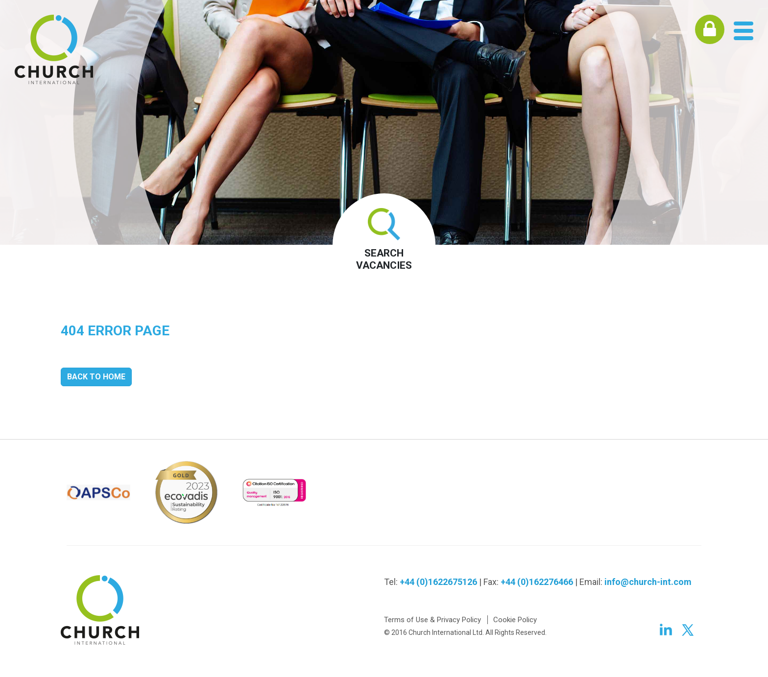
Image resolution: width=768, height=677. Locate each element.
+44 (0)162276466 (537, 582)
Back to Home (96, 376)
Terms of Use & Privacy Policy (432, 619)
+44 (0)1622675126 (438, 582)
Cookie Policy (515, 619)
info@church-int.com (648, 582)
